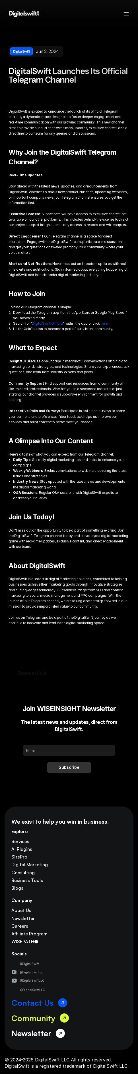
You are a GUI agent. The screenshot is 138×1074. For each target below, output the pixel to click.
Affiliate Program (29, 934)
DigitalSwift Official (47, 323)
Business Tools (27, 880)
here (104, 323)
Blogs (17, 888)
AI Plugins (21, 849)
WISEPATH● (24, 941)
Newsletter (23, 918)
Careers (19, 926)
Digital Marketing (29, 864)
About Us (21, 910)
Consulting (23, 872)
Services (20, 841)
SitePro (19, 857)
